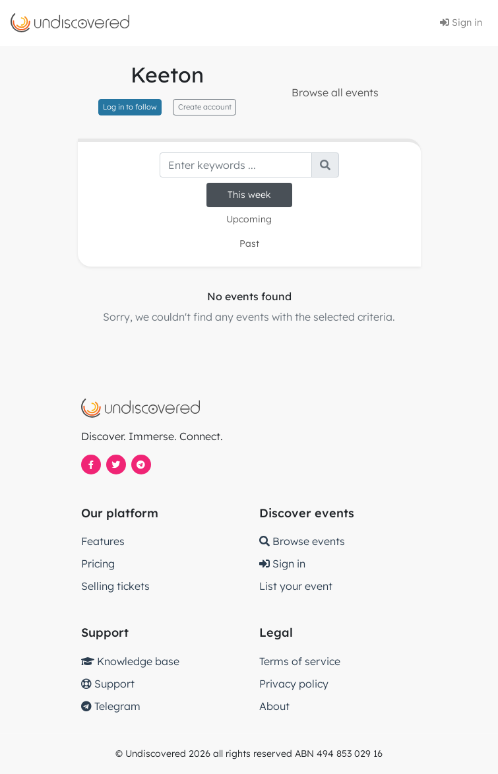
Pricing (98, 563)
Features (103, 541)
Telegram (110, 706)
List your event (295, 586)
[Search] (236, 164)
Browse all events (335, 92)
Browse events (302, 541)
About (274, 706)
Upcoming (249, 219)
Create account (205, 107)
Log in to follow (130, 107)
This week (249, 195)
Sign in (461, 22)
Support (108, 683)
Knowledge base (130, 661)
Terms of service (299, 661)
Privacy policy (293, 683)
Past (249, 243)
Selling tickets (115, 586)
